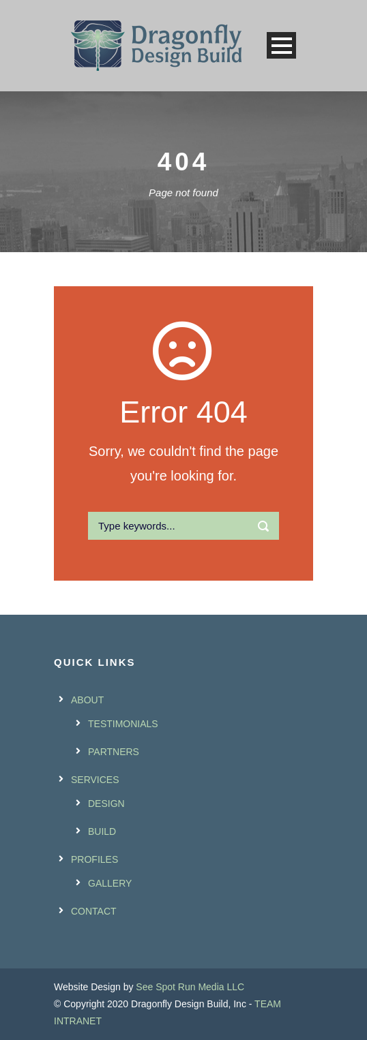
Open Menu (281, 45)
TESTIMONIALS (123, 723)
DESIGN (106, 803)
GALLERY (110, 883)
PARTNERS (113, 751)
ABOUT (87, 699)
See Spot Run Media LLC (190, 986)
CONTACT (94, 911)
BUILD (102, 831)
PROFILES (94, 859)
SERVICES (95, 779)
